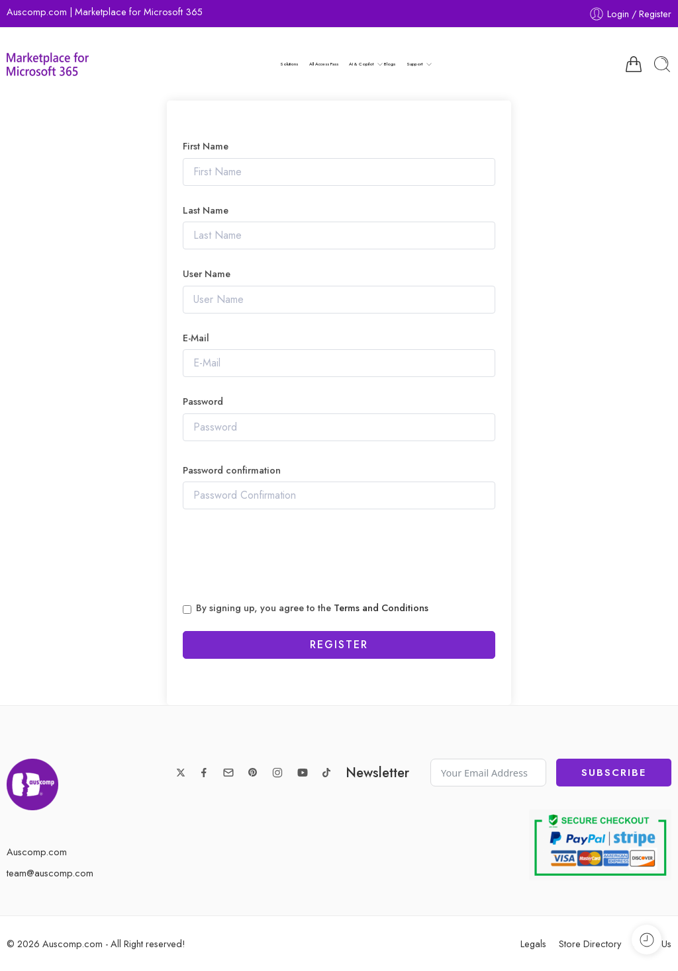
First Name (205, 146)
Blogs (389, 64)
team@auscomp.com (50, 873)
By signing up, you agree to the (312, 608)
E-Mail (196, 338)
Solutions (289, 64)
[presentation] (283, 556)
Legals (533, 943)
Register (339, 644)
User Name (206, 274)
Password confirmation (232, 471)
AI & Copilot (361, 64)
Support (414, 64)
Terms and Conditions (381, 607)
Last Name (205, 211)
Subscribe (613, 772)
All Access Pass (323, 64)
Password (203, 402)
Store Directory (590, 943)
